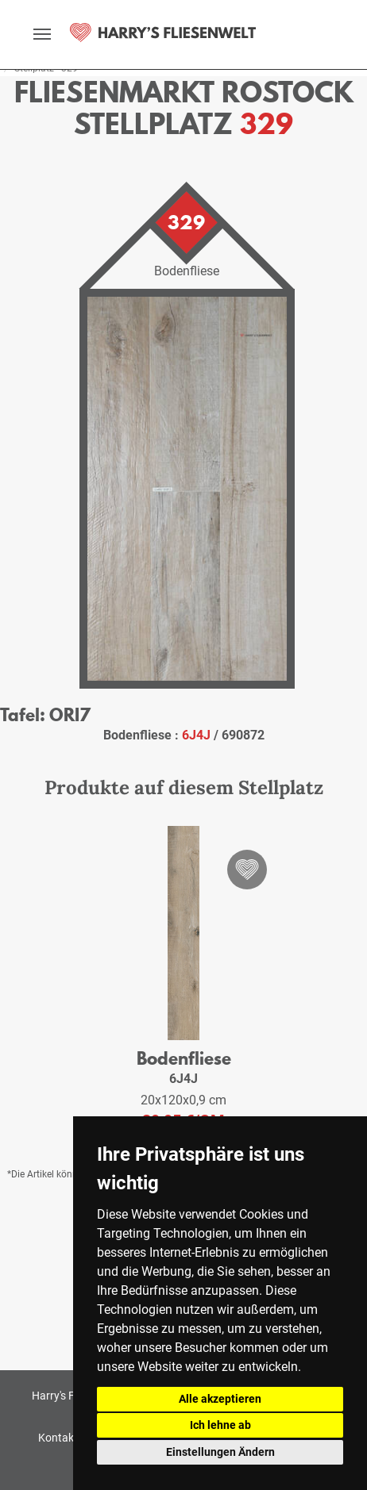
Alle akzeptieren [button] (220, 1398)
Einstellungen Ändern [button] (220, 1452)
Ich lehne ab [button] (220, 1425)
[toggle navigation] (42, 34)
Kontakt (58, 1437)
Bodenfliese (184, 1058)
